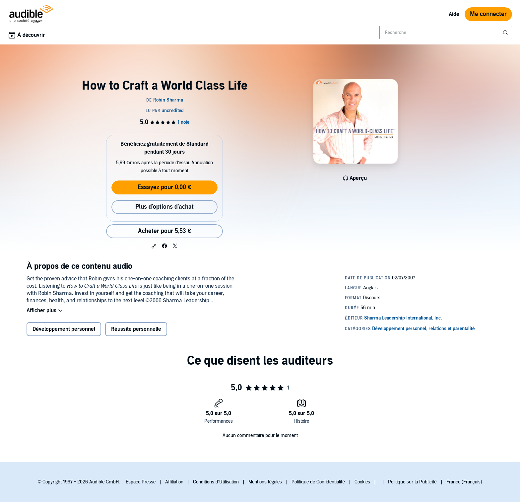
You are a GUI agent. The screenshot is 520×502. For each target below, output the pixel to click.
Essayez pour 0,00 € (164, 187)
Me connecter (488, 14)
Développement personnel (63, 329)
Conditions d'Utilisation (216, 482)
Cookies (362, 482)
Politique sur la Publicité (412, 482)
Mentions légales (265, 482)
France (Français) (464, 482)
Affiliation (174, 482)
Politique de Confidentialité (318, 482)
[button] (154, 246)
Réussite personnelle (136, 329)
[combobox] (445, 32)
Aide (454, 14)
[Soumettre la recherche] (506, 32)
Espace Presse (141, 482)
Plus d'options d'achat (164, 206)
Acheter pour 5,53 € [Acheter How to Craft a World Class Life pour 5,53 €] (164, 231)
